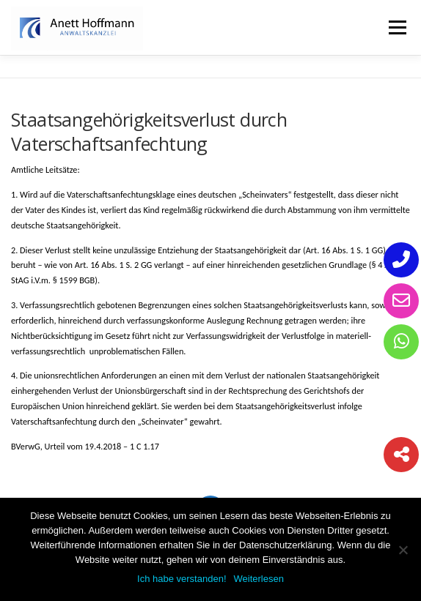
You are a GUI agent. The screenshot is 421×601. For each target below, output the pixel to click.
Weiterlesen (259, 578)
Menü (396, 27)
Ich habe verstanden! (181, 578)
